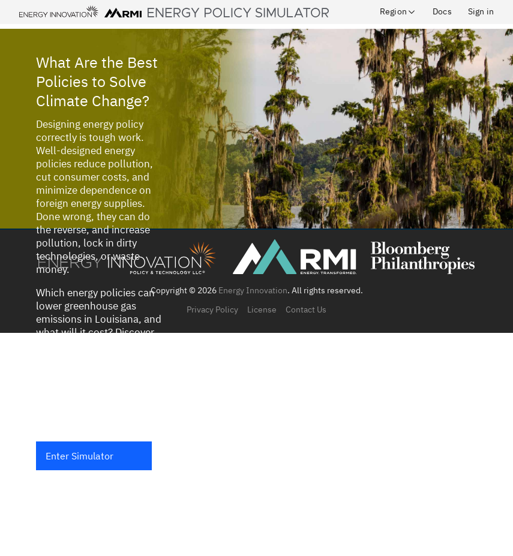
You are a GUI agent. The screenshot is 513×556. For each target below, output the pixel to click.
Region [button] (398, 11)
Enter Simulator (79, 456)
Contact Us (306, 309)
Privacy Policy (212, 309)
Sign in (481, 11)
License (262, 309)
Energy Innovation (252, 290)
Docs (442, 11)
